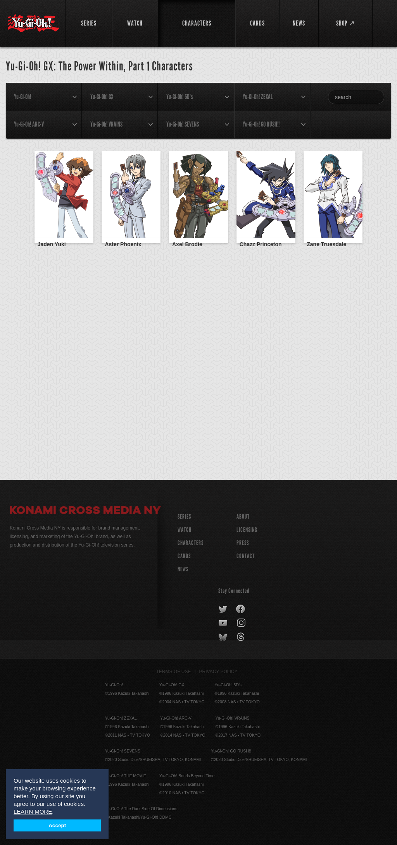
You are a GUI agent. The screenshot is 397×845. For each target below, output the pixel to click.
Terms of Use (173, 671)
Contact (245, 556)
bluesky (223, 637)
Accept (57, 825)
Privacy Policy (218, 671)
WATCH (185, 529)
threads (242, 637)
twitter (223, 609)
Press (242, 543)
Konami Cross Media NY (85, 511)
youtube (223, 623)
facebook (241, 609)
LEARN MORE (33, 811)
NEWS (183, 569)
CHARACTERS (191, 543)
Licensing (246, 529)
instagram (242, 623)
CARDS (184, 556)
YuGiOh (33, 23)
